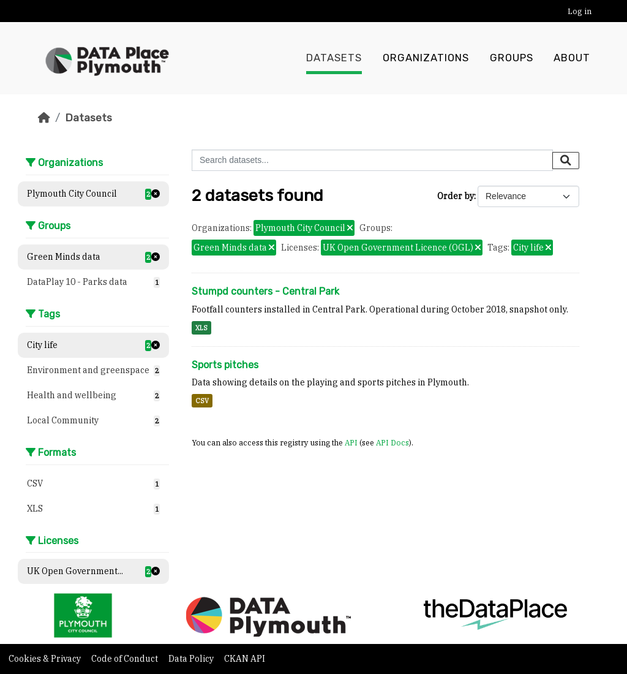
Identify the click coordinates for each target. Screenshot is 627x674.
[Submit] (565, 160)
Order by (455, 196)
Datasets (334, 58)
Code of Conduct (125, 658)
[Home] (44, 118)
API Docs (392, 442)
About (572, 58)
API (351, 442)
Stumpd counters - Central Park (265, 291)
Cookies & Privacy (46, 658)
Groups (511, 58)
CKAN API (244, 658)
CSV (202, 400)
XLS (201, 328)
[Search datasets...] (372, 160)
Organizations (426, 58)
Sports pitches (225, 365)
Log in (579, 11)
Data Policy (192, 658)
